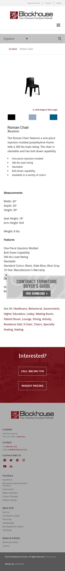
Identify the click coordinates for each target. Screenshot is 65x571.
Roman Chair (26, 49)
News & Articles (34, 3)
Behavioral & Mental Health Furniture (14, 484)
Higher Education (14, 314)
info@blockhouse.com (17, 449)
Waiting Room (44, 314)
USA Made (7, 530)
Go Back (10, 49)
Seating (18, 329)
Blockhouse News (10, 542)
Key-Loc (5, 512)
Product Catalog (9, 500)
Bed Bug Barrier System (13, 526)
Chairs (38, 324)
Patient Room (12, 319)
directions (21, 436)
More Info (8, 508)
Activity (46, 319)
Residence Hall (13, 324)
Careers (48, 3)
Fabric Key (7, 519)
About (58, 3)
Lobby (30, 314)
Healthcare (20, 308)
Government (51, 308)
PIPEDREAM (19, 564)
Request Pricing (14, 25)
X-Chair (28, 324)
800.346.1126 (11, 446)
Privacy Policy (50, 557)
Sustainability (8, 523)
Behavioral (35, 308)
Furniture (7, 475)
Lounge (26, 319)
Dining (37, 319)
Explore (16, 39)
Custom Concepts (10, 496)
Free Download (37, 293)
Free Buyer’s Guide (10, 515)
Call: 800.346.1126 (4, 25)
